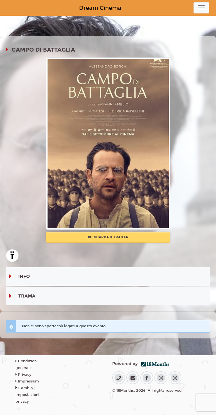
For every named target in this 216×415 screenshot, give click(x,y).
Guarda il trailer (108, 237)
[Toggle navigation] (201, 7)
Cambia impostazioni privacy (27, 395)
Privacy (23, 374)
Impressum (27, 381)
